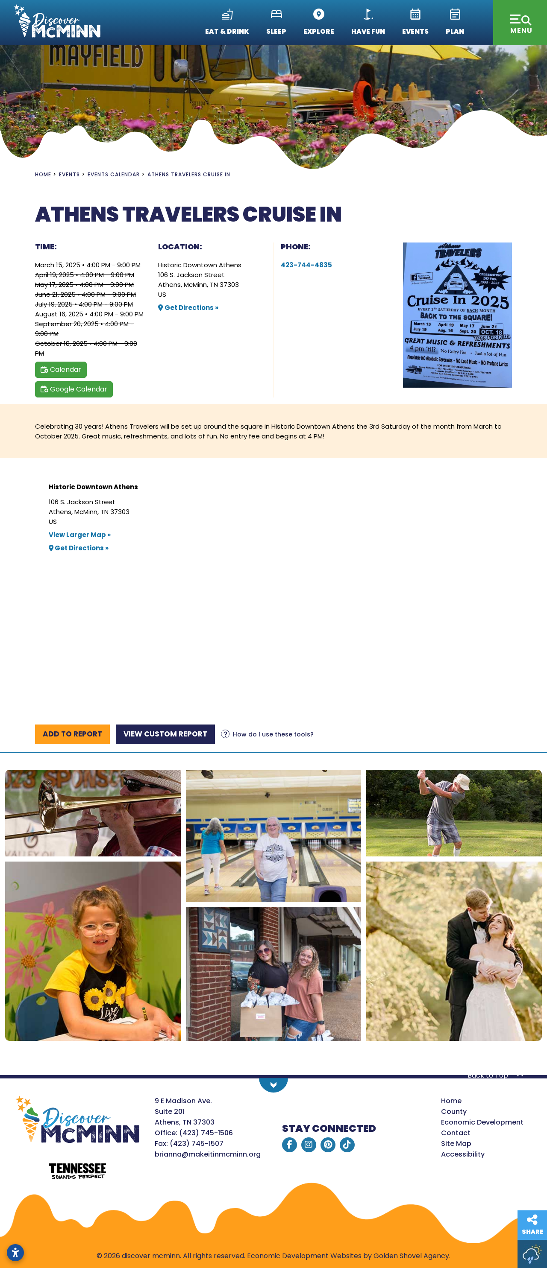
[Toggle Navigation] (520, 22)
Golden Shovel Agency (411, 1256)
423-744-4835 (306, 264)
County (454, 1111)
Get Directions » (188, 307)
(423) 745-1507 (197, 1143)
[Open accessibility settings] (15, 1252)
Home (451, 1101)
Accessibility (463, 1154)
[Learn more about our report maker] (267, 734)
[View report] (165, 734)
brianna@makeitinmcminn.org (208, 1154)
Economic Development (482, 1122)
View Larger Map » (80, 534)
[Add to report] (72, 734)
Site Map (456, 1143)
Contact (456, 1133)
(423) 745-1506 (206, 1133)
